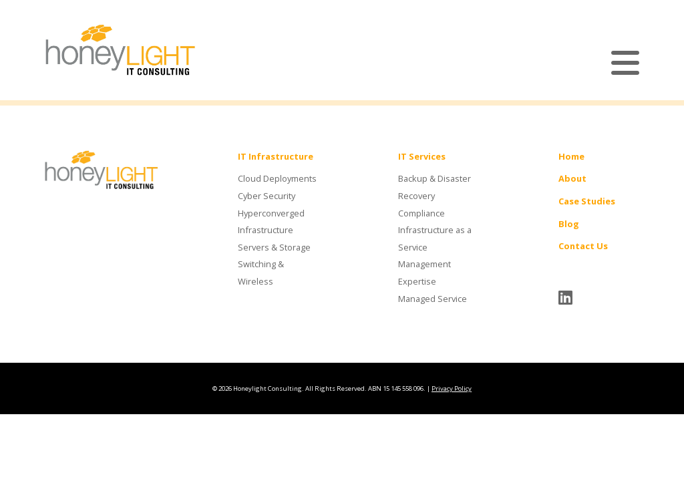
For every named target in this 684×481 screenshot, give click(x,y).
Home (571, 156)
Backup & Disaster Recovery (434, 187)
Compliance (421, 213)
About (572, 178)
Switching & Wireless (261, 272)
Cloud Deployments (277, 178)
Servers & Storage (274, 247)
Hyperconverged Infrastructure (271, 221)
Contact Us (583, 246)
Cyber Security (266, 196)
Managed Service (432, 299)
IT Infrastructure (275, 156)
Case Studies (586, 201)
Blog (568, 224)
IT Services (422, 156)
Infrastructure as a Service (435, 238)
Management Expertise (424, 272)
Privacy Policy (452, 388)
